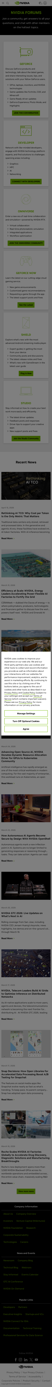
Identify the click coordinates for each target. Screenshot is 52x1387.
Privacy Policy (11, 692)
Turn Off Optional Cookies (26, 721)
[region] (26, 694)
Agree (26, 729)
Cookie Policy (28, 692)
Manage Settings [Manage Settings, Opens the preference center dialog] (26, 713)
